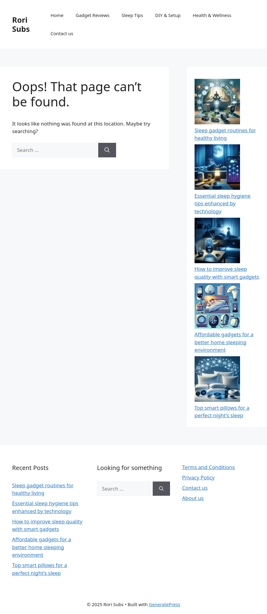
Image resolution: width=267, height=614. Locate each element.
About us (193, 498)
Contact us (62, 33)
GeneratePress (164, 604)
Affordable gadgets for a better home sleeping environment (224, 342)
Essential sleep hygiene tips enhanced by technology (223, 203)
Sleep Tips (132, 15)
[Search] (107, 150)
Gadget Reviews (93, 15)
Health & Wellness (212, 15)
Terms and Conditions (208, 467)
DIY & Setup (168, 15)
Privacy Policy (198, 477)
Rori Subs (21, 24)
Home (57, 15)
